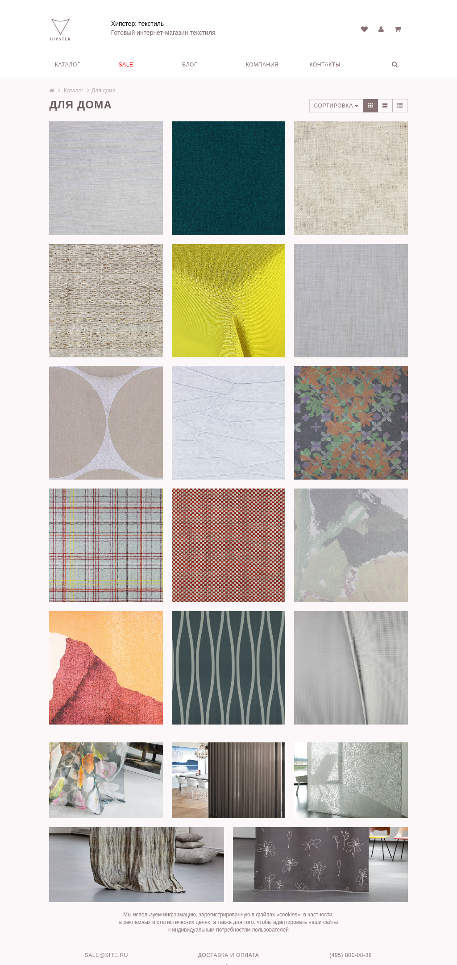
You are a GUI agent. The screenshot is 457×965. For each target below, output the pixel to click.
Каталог (67, 64)
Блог (189, 64)
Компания (262, 64)
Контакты (325, 64)
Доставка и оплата (228, 931)
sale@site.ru (109, 931)
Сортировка (330, 105)
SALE (126, 64)
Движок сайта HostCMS (229, 943)
